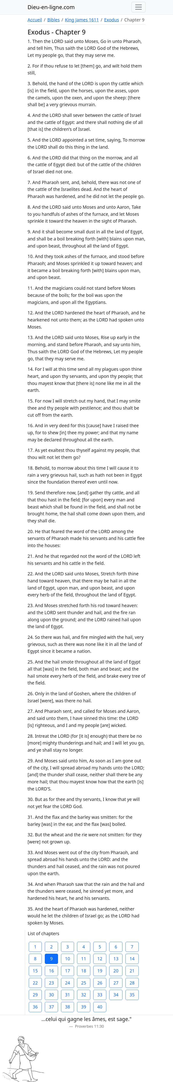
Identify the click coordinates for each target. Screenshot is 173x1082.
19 (99, 971)
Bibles (53, 20)
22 (35, 983)
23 (51, 983)
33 (99, 995)
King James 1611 (82, 20)
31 (67, 995)
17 (67, 971)
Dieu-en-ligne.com (51, 7)
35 (132, 995)
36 (35, 1007)
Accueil (35, 20)
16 (51, 971)
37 (51, 1007)
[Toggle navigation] (138, 7)
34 (115, 995)
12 (99, 959)
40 (99, 1007)
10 (67, 959)
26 (99, 983)
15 (35, 971)
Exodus (111, 20)
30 (51, 995)
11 (83, 959)
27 (115, 983)
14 (132, 959)
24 (67, 983)
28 (132, 983)
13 (115, 959)
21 (132, 971)
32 (83, 995)
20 (115, 971)
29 (35, 995)
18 (83, 971)
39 (83, 1007)
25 (83, 983)
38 (67, 1007)
